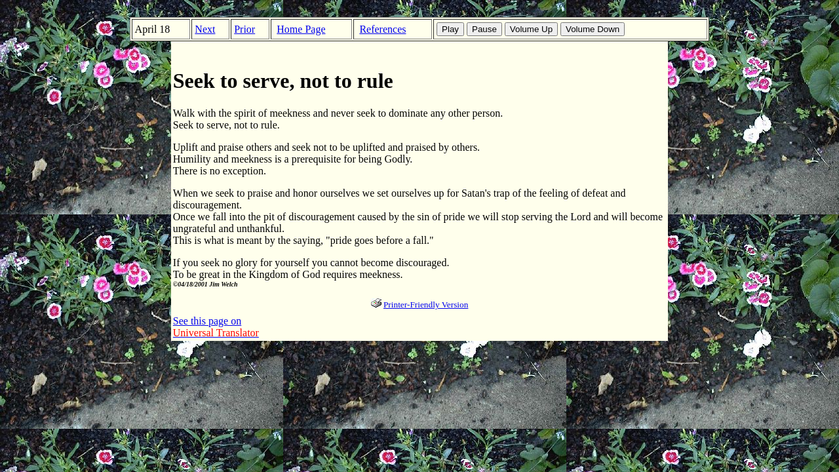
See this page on (216, 326)
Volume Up (531, 29)
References (382, 29)
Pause (484, 29)
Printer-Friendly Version (425, 304)
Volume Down (592, 29)
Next (205, 29)
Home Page (301, 29)
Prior (244, 29)
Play (450, 29)
